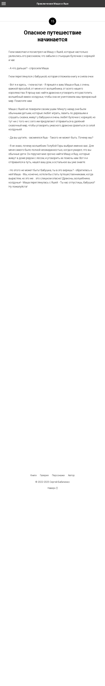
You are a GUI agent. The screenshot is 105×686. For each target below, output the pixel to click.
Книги (34, 475)
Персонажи (58, 475)
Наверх (52, 488)
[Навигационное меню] (4, 3)
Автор (71, 475)
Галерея (44, 475)
